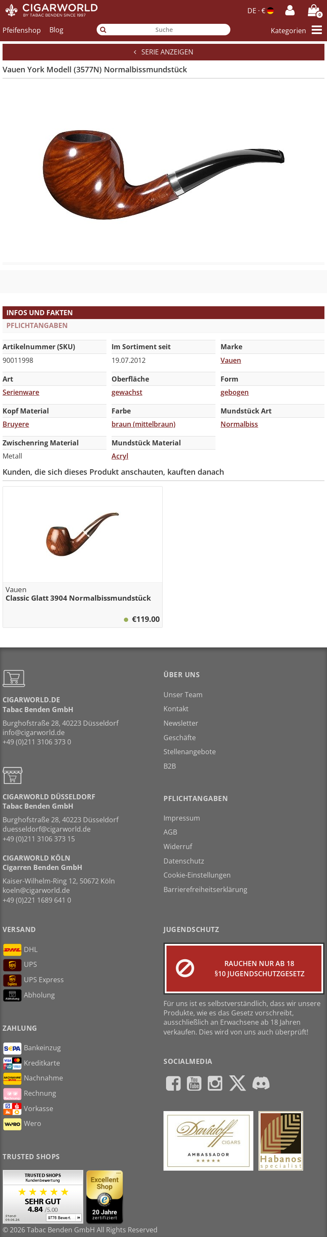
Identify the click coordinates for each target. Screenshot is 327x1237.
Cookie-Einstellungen (197, 875)
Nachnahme (33, 1079)
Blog (56, 29)
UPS (20, 965)
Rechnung (29, 1094)
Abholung (29, 995)
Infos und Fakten (39, 312)
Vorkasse (28, 1109)
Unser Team (183, 694)
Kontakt (176, 708)
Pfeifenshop (22, 29)
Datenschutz (184, 861)
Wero (22, 1124)
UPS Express (33, 980)
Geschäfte (180, 737)
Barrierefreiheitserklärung (205, 889)
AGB (170, 832)
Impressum (182, 818)
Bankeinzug (32, 1048)
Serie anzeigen (163, 52)
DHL (20, 950)
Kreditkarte (31, 1063)
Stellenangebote (190, 751)
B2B (170, 766)
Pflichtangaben (37, 325)
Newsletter (181, 723)
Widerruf (178, 846)
